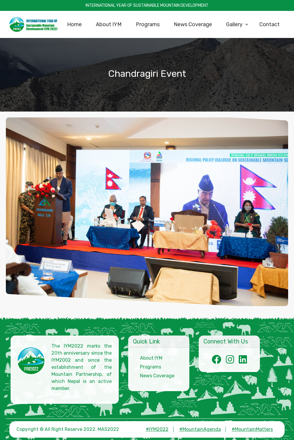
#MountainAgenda (200, 429)
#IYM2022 (157, 429)
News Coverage (157, 375)
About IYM (151, 358)
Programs (150, 367)
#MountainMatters (252, 429)
